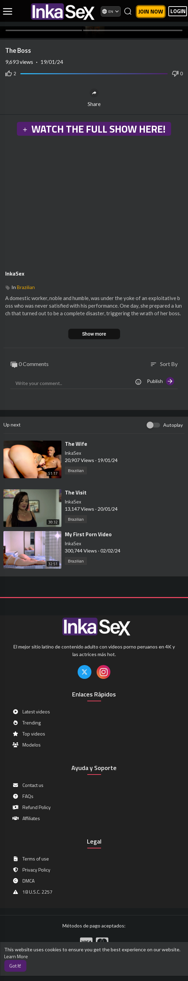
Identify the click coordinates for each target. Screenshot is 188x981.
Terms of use (30, 858)
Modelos (26, 744)
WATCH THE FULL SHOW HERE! (94, 129)
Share (94, 97)
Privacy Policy (31, 869)
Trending (26, 722)
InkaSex (14, 273)
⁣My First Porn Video (88, 534)
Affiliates (26, 818)
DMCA (23, 880)
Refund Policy (31, 807)
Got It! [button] (15, 965)
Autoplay (173, 425)
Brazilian (26, 287)
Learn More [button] (16, 956)
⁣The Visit (76, 493)
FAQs (22, 796)
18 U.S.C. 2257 (32, 891)
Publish (160, 381)
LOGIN (178, 11)
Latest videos (31, 711)
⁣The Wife (76, 444)
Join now (150, 11)
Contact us (27, 785)
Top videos (28, 733)
